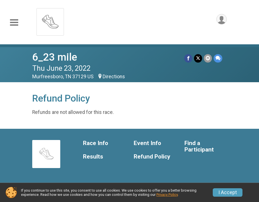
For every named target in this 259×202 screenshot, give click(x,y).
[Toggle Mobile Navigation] (14, 22)
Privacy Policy (167, 194)
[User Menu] (221, 19)
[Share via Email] (208, 58)
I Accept (227, 192)
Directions (114, 76)
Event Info (147, 143)
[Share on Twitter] (198, 58)
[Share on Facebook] (188, 58)
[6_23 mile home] (50, 20)
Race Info (95, 143)
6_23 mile (54, 57)
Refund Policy (152, 156)
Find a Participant (199, 146)
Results (93, 156)
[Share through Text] (218, 58)
